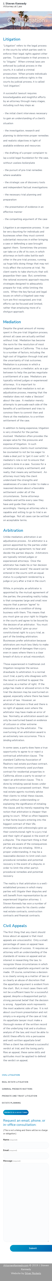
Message (12, 1160)
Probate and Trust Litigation (19, 1096)
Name (10, 1139)
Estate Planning (11, 1103)
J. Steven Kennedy (14, 3)
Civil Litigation (11, 1075)
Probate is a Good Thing (15, 1112)
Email (10, 1150)
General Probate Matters (17, 1089)
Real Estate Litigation (15, 1082)
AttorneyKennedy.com (16, 1265)
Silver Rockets (33, 1273)
